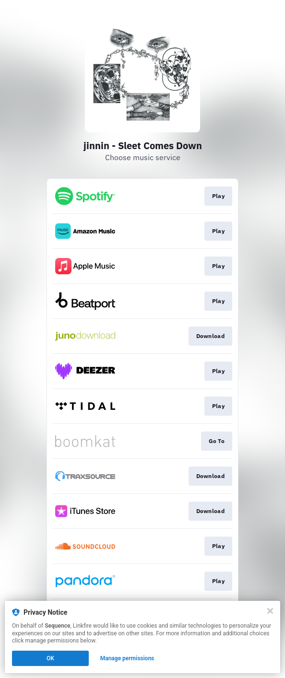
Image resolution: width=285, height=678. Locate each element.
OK (50, 658)
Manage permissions (127, 658)
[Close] (270, 611)
